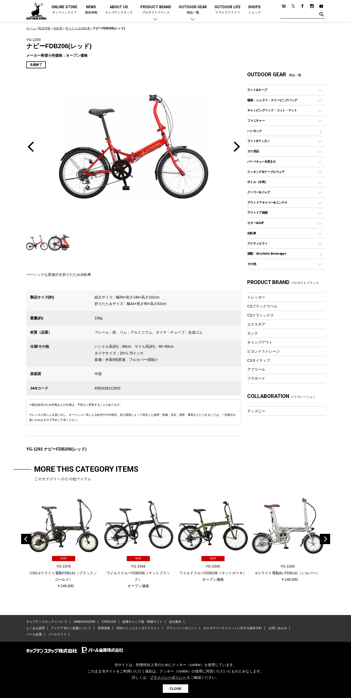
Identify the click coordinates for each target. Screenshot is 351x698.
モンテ (252, 333)
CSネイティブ (258, 360)
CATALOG (108, 622)
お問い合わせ (277, 628)
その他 (251, 264)
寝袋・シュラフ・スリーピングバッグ (272, 100)
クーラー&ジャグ (258, 192)
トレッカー (256, 297)
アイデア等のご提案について (71, 628)
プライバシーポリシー (181, 628)
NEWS (91, 10)
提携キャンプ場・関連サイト (142, 622)
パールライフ (57, 634)
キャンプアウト (259, 342)
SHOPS (254, 10)
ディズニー (256, 411)
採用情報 (103, 628)
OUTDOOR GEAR (193, 10)
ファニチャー (256, 120)
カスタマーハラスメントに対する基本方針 (232, 628)
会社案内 (174, 622)
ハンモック (254, 131)
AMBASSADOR (84, 622)
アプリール (256, 369)
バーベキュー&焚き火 (261, 161)
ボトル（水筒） (257, 182)
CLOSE (176, 689)
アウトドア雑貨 (257, 212)
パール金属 (34, 634)
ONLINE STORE (64, 10)
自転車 (251, 233)
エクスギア (256, 324)
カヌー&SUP (255, 223)
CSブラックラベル (262, 306)
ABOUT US (119, 10)
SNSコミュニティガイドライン (138, 628)
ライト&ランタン (258, 141)
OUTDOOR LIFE (228, 10)
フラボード (256, 378)
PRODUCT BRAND (155, 10)
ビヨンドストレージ (263, 351)
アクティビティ (257, 243)
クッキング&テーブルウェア (266, 172)
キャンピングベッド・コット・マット (272, 110)
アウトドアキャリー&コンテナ (267, 202)
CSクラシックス (260, 315)
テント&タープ (257, 90)
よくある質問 (35, 628)
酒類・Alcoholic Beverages (266, 253)
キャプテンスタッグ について (46, 622)
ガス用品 (253, 151)
